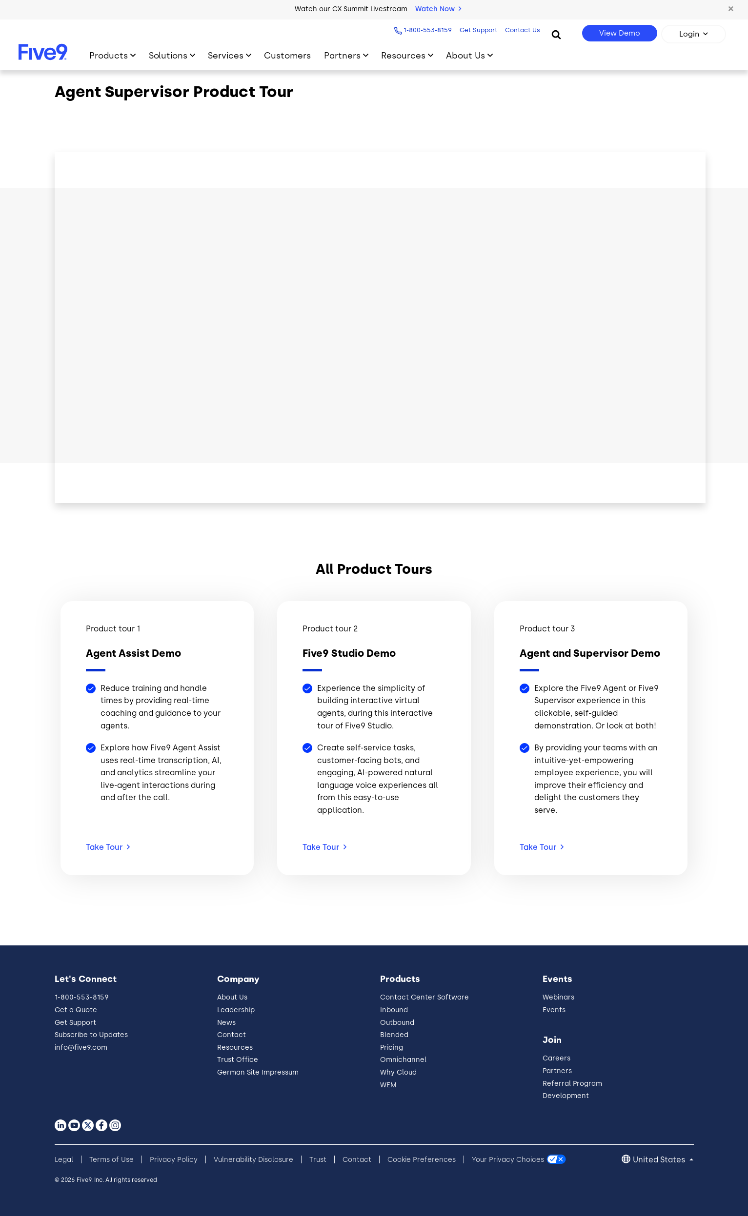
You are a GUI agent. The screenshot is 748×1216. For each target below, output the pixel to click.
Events (554, 1010)
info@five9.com (81, 1047)
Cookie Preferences (421, 1160)
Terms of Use (111, 1160)
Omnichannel (403, 1060)
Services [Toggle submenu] (225, 55)
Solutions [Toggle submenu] (168, 55)
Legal (64, 1160)
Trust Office (237, 1060)
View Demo (619, 33)
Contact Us (521, 30)
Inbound (394, 1010)
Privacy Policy (174, 1160)
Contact (231, 1035)
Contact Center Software (424, 997)
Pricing (391, 1047)
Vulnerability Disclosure (253, 1160)
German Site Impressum (258, 1072)
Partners (557, 1071)
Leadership (236, 1010)
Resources (235, 1047)
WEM (388, 1085)
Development (566, 1096)
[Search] (556, 34)
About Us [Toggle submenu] (465, 55)
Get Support (477, 30)
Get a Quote (76, 1010)
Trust (317, 1160)
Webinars (558, 997)
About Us (232, 997)
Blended (394, 1035)
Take (108, 847)
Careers (556, 1058)
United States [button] (660, 1159)
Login (689, 34)
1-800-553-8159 (426, 30)
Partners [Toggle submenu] (342, 55)
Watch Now (438, 9)
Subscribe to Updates (91, 1035)
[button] (730, 9)
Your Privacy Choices (508, 1160)
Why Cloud (398, 1072)
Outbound (397, 1023)
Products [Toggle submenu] (108, 55)
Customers (287, 55)
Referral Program (572, 1083)
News (226, 1023)
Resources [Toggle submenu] (403, 55)
